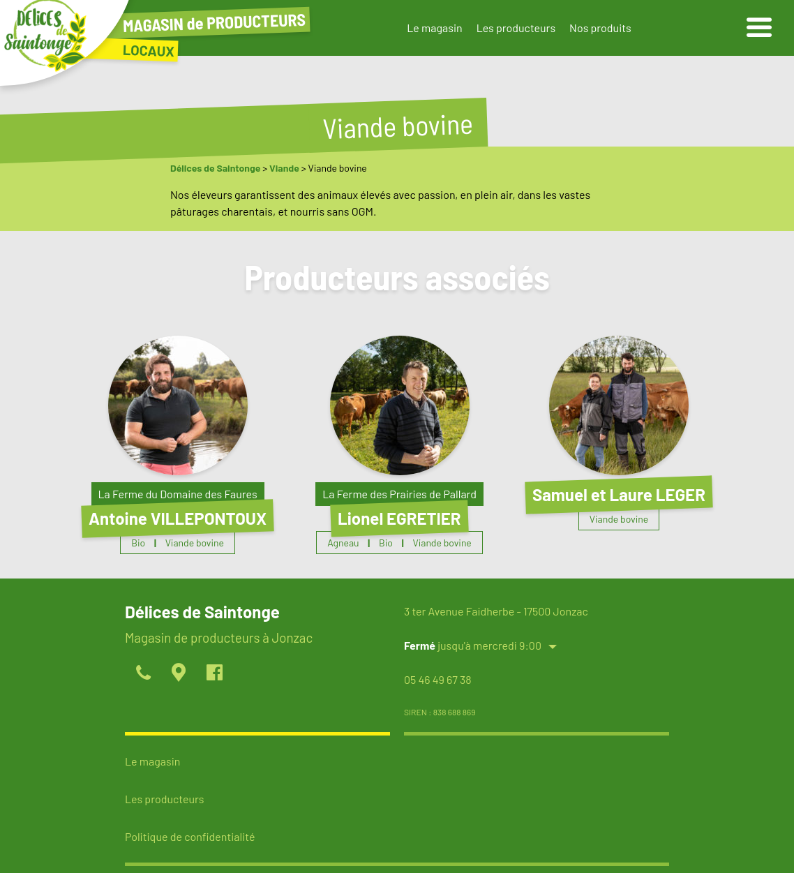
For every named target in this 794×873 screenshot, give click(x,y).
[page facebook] (214, 673)
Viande (284, 168)
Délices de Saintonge (215, 168)
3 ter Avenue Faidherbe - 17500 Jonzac (496, 611)
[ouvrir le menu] (759, 28)
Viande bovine (194, 543)
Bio (138, 543)
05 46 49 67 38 (438, 679)
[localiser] (178, 673)
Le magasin (434, 27)
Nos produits (600, 27)
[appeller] (142, 673)
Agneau (343, 543)
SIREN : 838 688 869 (440, 712)
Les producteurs (516, 27)
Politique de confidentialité (190, 836)
